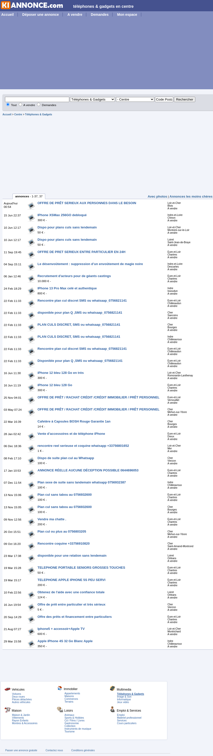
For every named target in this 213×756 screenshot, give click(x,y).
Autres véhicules (21, 702)
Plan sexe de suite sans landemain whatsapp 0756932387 (82, 482)
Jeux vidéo (123, 702)
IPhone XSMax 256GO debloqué (62, 215)
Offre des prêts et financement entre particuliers (75, 617)
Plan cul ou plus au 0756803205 (62, 531)
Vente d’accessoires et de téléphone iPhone (71, 434)
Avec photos (157, 196)
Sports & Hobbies (74, 717)
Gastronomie (71, 723)
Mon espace (127, 15)
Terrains (69, 701)
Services (121, 720)
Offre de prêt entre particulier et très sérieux (72, 604)
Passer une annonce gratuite (21, 750)
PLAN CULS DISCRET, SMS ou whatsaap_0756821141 (79, 324)
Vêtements (18, 717)
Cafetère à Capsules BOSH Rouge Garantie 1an (74, 421)
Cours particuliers (126, 723)
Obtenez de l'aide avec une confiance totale (71, 592)
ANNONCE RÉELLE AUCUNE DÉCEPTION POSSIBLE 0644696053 (88, 470)
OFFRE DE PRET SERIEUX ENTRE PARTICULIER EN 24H (82, 252)
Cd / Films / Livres (74, 720)
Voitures (16, 694)
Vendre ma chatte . (52, 519)
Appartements (72, 693)
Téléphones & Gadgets (38, 114)
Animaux (69, 715)
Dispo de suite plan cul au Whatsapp (66, 458)
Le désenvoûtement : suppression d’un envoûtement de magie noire (90, 264)
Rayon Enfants (20, 720)
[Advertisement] (107, 54)
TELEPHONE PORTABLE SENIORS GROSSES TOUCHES (81, 567)
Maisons (69, 696)
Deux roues (18, 696)
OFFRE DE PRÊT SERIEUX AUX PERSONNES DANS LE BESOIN (87, 203)
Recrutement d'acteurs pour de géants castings (74, 276)
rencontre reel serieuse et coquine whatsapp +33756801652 (83, 446)
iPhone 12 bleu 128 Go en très (61, 373)
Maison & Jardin (21, 715)
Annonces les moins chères (191, 196)
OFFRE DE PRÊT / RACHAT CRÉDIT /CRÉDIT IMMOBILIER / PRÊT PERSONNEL (99, 397)
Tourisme (69, 731)
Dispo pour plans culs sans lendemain (67, 227)
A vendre (75, 15)
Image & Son (124, 696)
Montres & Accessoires (25, 723)
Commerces (71, 699)
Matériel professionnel (129, 717)
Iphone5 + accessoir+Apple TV (61, 629)
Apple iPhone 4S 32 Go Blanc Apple (65, 641)
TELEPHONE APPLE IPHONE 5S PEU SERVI (72, 580)
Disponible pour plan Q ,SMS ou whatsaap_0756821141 (80, 361)
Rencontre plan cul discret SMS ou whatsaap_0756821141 (82, 300)
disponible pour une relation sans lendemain (72, 555)
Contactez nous (54, 750)
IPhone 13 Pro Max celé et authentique (67, 288)
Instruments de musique (77, 728)
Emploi (121, 715)
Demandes (99, 15)
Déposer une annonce (40, 15)
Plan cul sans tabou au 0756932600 (65, 494)
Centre (18, 114)
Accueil (7, 15)
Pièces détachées (22, 699)
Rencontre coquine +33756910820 (64, 543)
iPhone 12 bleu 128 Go (55, 385)
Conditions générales (83, 750)
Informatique (124, 699)
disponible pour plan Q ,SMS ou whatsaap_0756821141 (80, 312)
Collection (70, 726)
